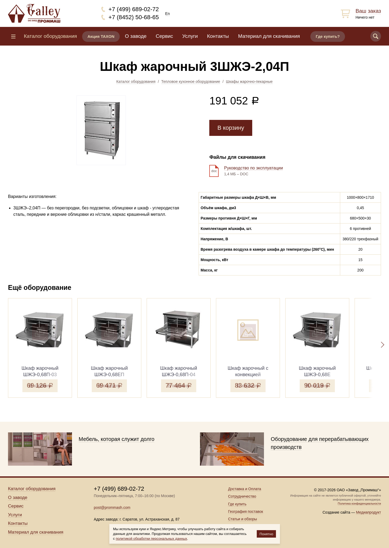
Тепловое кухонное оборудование (190, 81)
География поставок (245, 511)
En (167, 13)
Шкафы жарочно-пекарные (249, 81)
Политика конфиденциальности (359, 503)
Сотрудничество (242, 496)
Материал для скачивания (269, 36)
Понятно (266, 534)
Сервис (164, 36)
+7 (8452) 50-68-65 (134, 17)
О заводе (136, 36)
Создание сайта (336, 512)
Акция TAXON (100, 36)
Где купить (237, 504)
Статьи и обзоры (242, 519)
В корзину (230, 127)
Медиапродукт (368, 512)
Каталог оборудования (135, 81)
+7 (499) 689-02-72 (134, 9)
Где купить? (328, 36)
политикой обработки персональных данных (151, 539)
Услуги (190, 36)
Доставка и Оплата (244, 489)
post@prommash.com (112, 507)
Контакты (218, 36)
